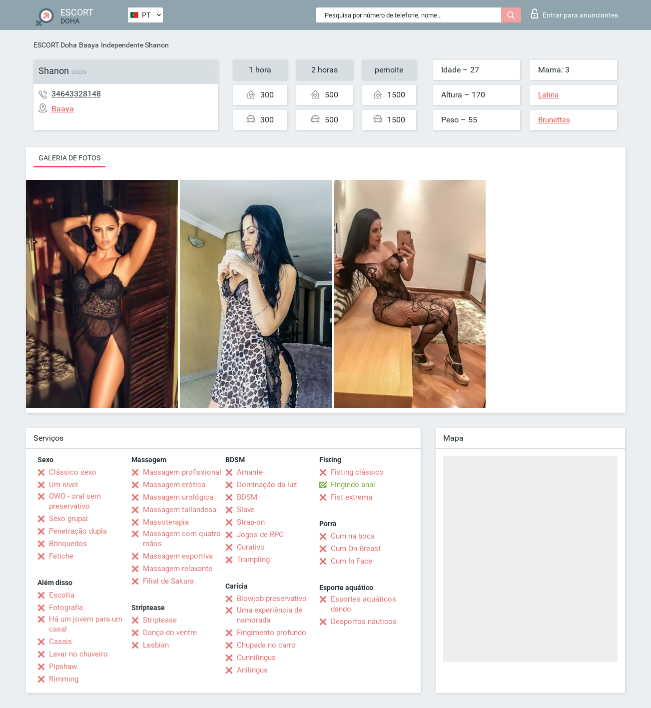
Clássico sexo (72, 472)
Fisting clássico (357, 472)
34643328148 (76, 93)
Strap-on (251, 522)
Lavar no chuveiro (78, 654)
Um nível (63, 484)
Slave (246, 509)
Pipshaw (63, 666)
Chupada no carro (266, 645)
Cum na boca (353, 536)
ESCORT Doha (55, 45)
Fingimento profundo (271, 632)
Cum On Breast (356, 548)
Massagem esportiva (178, 556)
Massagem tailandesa (179, 509)
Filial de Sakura (168, 581)
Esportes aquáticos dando (363, 604)
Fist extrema (351, 497)
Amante (250, 472)
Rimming (63, 679)
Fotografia (66, 607)
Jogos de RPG (260, 534)
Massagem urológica (178, 497)
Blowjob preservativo (272, 598)
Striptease (160, 620)
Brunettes (554, 119)
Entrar (574, 13)
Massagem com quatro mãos (182, 538)
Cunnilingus (256, 657)
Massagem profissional (182, 472)
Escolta (61, 595)
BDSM (247, 497)
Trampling (253, 559)
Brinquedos (68, 543)
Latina (548, 94)
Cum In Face (351, 561)
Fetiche (61, 556)
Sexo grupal (68, 518)
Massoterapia (166, 522)
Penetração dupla (78, 531)
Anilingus (252, 670)
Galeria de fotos (69, 158)
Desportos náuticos (364, 621)
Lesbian (156, 645)
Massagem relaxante (177, 568)
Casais (60, 641)
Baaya (89, 45)
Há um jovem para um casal (85, 624)
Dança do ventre (170, 632)
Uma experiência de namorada (269, 615)
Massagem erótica (174, 484)
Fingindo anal (353, 484)
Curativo (251, 547)
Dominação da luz (267, 484)
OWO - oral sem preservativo (75, 501)
